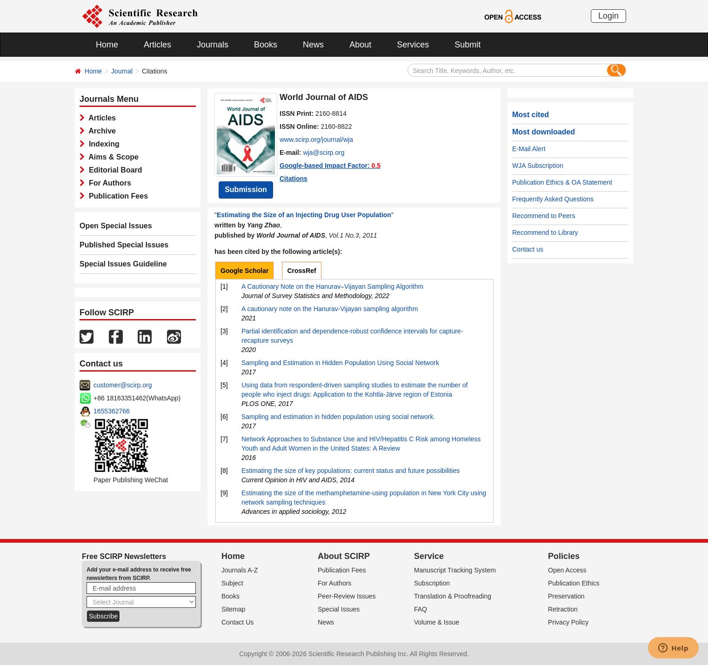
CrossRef (301, 270)
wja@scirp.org (324, 152)
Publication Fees (116, 196)
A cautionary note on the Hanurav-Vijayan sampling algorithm (329, 309)
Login (608, 15)
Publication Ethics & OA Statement (562, 182)
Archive (100, 131)
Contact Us (237, 622)
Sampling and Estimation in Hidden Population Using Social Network (340, 362)
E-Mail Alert (529, 149)
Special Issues (339, 609)
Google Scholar (244, 270)
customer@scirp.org (123, 385)
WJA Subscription (537, 165)
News (313, 44)
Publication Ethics (574, 583)
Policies (564, 556)
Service (429, 556)
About (360, 44)
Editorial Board (113, 170)
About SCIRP (344, 556)
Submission (246, 189)
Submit (467, 44)
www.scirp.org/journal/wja (316, 139)
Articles (157, 44)
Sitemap (233, 609)
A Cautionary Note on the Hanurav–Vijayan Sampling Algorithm (332, 286)
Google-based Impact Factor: (330, 165)
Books (265, 44)
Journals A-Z (239, 570)
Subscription (432, 583)
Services (413, 44)
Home (107, 44)
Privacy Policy (568, 622)
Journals (212, 44)
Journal (122, 71)
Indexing (102, 144)
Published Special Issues (124, 245)
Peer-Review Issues (347, 596)
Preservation (566, 596)
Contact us (527, 249)
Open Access (567, 570)
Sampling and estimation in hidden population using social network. (338, 416)
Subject (232, 583)
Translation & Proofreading (452, 596)
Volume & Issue (436, 622)
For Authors (108, 183)
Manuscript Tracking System (455, 570)
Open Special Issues (116, 226)
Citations (293, 178)
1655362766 (112, 411)
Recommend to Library (545, 232)
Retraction (563, 609)
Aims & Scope (112, 157)
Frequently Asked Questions (553, 199)
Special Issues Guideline (123, 264)
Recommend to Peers (543, 215)
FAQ (420, 609)
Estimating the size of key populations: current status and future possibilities (350, 470)
